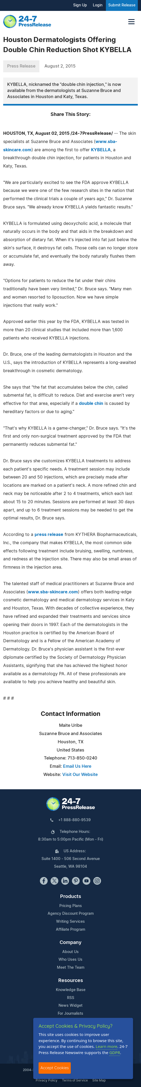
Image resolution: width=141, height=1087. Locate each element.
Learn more (107, 1046)
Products (70, 896)
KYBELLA (101, 150)
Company (70, 942)
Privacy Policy (46, 1080)
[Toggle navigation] (131, 21)
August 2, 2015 (60, 66)
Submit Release (121, 5)
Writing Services (70, 922)
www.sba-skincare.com (53, 592)
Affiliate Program (70, 929)
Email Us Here (77, 766)
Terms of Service (75, 1080)
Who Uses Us (70, 960)
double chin (91, 403)
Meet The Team (70, 968)
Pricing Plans (70, 906)
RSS (70, 998)
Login (97, 5)
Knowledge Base (70, 990)
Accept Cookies (54, 1067)
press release (49, 534)
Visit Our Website (80, 775)
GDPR (114, 1052)
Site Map (99, 1080)
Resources (70, 980)
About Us (70, 952)
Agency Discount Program (71, 914)
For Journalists (70, 1013)
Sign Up (80, 5)
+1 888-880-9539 (74, 820)
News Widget (70, 1006)
